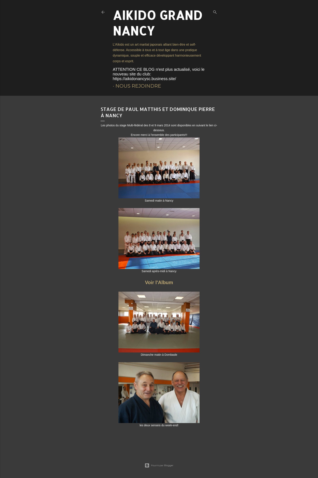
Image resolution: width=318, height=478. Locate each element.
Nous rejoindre (138, 86)
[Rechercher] (215, 11)
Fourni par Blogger (159, 465)
